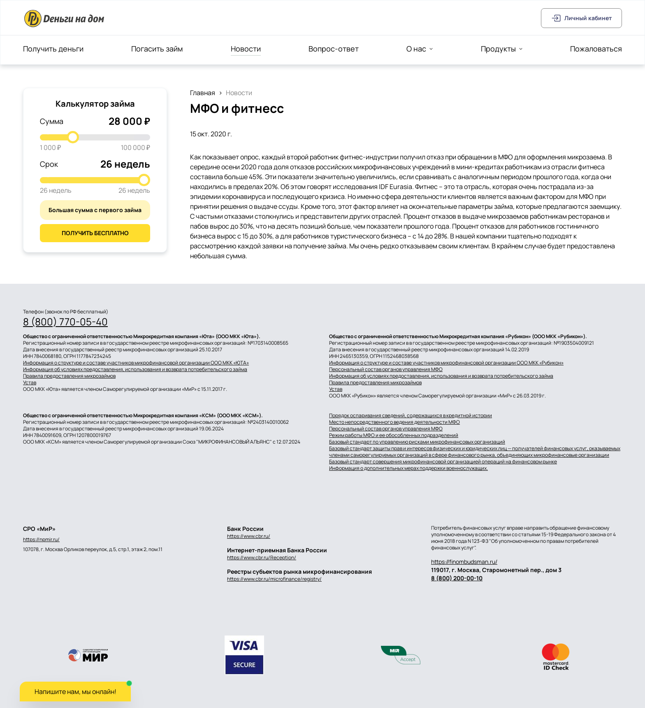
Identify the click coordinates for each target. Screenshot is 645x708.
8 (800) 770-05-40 (65, 321)
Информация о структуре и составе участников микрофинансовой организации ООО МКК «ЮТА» (136, 363)
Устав (29, 382)
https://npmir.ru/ (41, 539)
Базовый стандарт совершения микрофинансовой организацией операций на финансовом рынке (443, 461)
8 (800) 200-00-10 (457, 578)
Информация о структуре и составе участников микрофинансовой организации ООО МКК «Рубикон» (446, 363)
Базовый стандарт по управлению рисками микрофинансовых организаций (417, 442)
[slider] (73, 137)
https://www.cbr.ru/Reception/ (261, 557)
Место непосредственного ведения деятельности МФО (394, 422)
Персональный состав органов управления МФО (386, 369)
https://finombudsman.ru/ (464, 561)
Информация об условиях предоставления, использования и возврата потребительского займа (135, 369)
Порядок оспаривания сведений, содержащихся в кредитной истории (410, 415)
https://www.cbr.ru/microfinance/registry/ (274, 578)
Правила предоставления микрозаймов (69, 376)
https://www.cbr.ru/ (248, 536)
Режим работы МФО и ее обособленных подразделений (393, 435)
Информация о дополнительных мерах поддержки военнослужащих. (408, 468)
